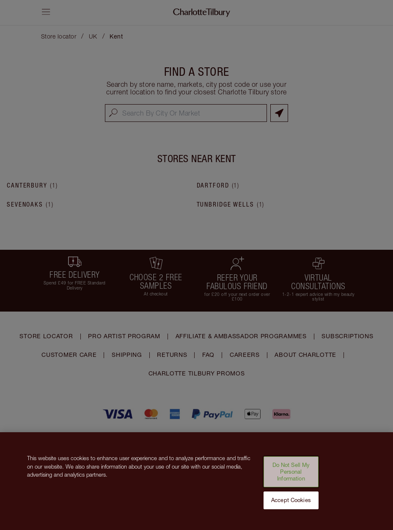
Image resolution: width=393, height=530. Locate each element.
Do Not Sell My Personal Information (291, 477)
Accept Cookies (291, 505)
